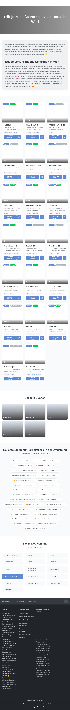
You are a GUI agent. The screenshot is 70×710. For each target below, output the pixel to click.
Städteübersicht (24, 614)
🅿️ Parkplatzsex (6, 602)
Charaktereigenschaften (27, 617)
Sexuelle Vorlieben (25, 620)
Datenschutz (31, 701)
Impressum (39, 701)
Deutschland (16, 602)
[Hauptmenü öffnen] (3, 3)
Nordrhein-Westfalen (26, 602)
